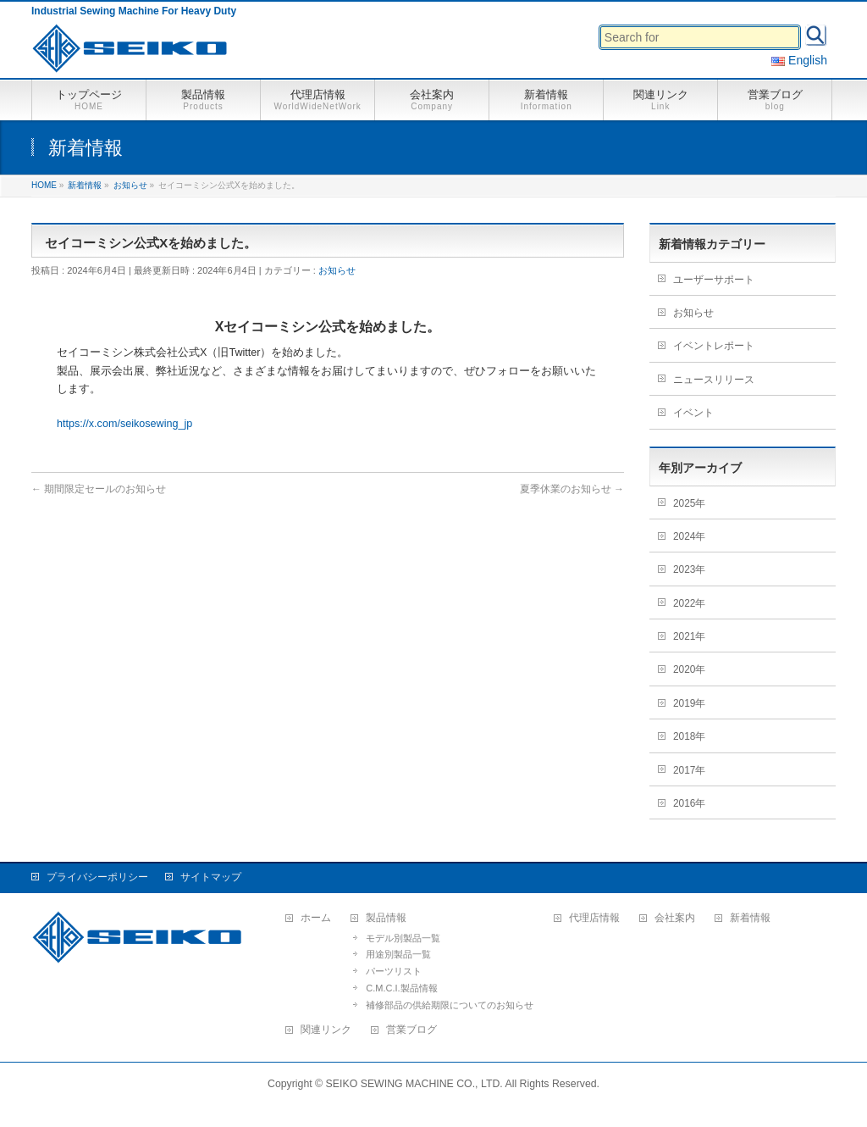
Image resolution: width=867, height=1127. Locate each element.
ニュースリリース (713, 380)
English (799, 60)
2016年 (689, 803)
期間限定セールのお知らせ (98, 489)
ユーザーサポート (713, 280)
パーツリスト (394, 971)
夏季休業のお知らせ (572, 489)
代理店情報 (594, 918)
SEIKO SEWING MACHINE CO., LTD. (414, 1084)
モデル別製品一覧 (403, 938)
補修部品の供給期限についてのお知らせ (449, 1005)
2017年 (689, 770)
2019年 (689, 703)
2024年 (689, 536)
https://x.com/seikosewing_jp (124, 424)
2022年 (689, 603)
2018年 (689, 736)
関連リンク (326, 1029)
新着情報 (750, 918)
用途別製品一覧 (398, 954)
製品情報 (386, 918)
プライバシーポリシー (97, 877)
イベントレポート (713, 346)
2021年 (689, 636)
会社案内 (674, 918)
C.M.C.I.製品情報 (401, 988)
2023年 (689, 569)
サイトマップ (210, 877)
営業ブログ (411, 1029)
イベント (693, 413)
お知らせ (337, 270)
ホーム (316, 918)
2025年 (689, 503)
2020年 (689, 669)
